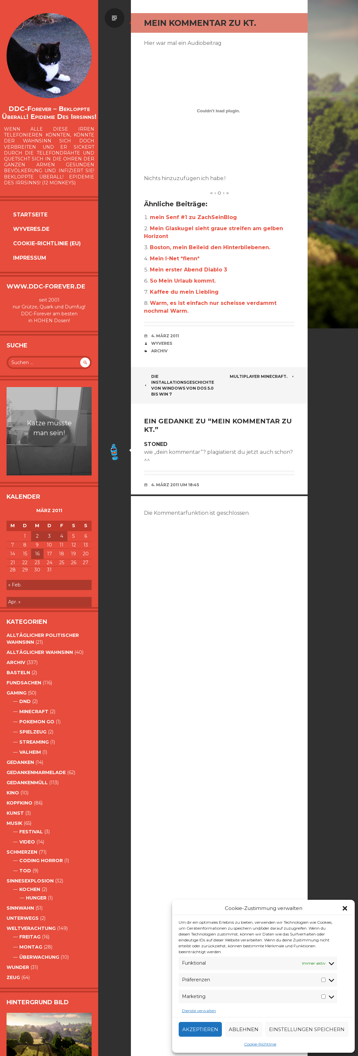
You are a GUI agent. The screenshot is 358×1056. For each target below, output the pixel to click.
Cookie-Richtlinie (260, 1044)
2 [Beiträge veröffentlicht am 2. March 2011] (37, 536)
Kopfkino (19, 803)
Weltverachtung (31, 928)
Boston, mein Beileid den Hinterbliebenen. (210, 247)
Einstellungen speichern (307, 1029)
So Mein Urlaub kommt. (183, 281)
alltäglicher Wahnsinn (40, 652)
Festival (31, 832)
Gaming (17, 693)
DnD (25, 701)
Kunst (15, 813)
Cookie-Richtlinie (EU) (47, 243)
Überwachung (39, 957)
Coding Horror (41, 860)
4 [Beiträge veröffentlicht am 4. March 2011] (61, 536)
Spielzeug (32, 732)
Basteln (18, 673)
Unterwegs (23, 918)
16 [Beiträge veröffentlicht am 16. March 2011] (37, 554)
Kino (13, 793)
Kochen (29, 889)
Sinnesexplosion (30, 881)
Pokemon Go (36, 722)
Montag (30, 947)
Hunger (36, 898)
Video (27, 842)
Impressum (29, 258)
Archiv (16, 662)
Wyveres (161, 343)
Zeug (13, 977)
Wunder (18, 967)
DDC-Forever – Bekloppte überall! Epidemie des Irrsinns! (49, 112)
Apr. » (14, 602)
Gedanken (20, 762)
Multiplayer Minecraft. (262, 376)
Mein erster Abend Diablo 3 (188, 270)
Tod (25, 871)
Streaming (34, 742)
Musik (14, 823)
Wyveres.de (31, 229)
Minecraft (33, 711)
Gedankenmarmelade (36, 772)
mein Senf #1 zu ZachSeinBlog (193, 217)
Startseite (30, 215)
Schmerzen (22, 852)
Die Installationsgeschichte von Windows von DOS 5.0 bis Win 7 (179, 385)
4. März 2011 (165, 335)
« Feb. (15, 585)
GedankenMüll (27, 783)
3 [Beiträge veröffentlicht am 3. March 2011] (49, 536)
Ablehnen (244, 1029)
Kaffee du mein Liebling (184, 292)
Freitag (30, 937)
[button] (345, 908)
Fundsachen (24, 683)
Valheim (30, 752)
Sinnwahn (20, 908)
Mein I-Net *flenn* (175, 258)
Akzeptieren (200, 1029)
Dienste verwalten (199, 1010)
